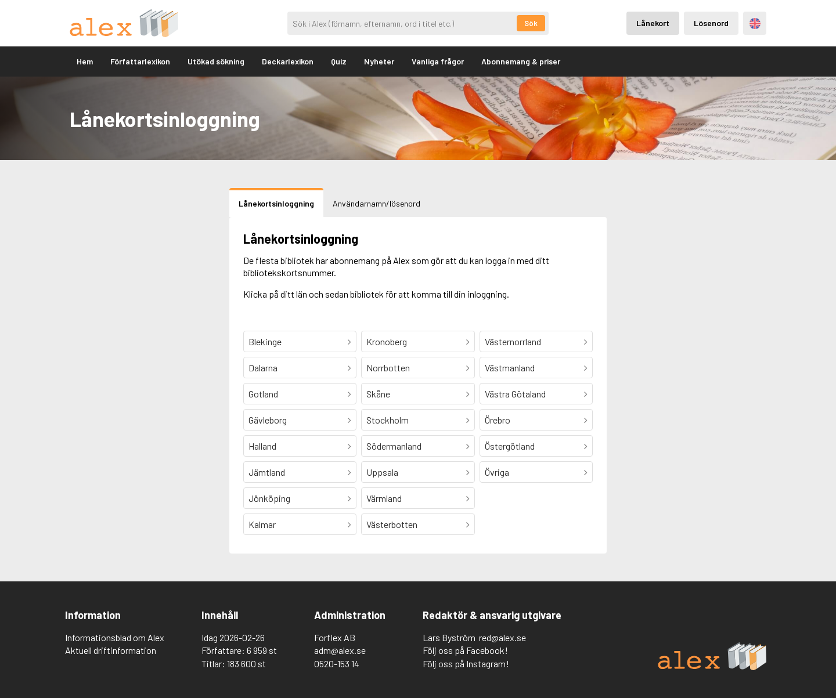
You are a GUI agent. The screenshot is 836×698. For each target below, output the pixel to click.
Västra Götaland (515, 393)
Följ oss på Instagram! (466, 663)
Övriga (497, 472)
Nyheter (379, 61)
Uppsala (382, 472)
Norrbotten (388, 367)
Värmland (384, 498)
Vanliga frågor (438, 61)
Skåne (378, 393)
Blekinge (265, 341)
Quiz (339, 61)
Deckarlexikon (288, 61)
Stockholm (387, 419)
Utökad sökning (216, 61)
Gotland (263, 393)
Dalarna (263, 367)
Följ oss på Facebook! (465, 650)
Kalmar (262, 524)
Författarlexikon (140, 61)
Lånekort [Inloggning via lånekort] (652, 23)
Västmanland (510, 367)
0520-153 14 (336, 663)
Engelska (755, 23)
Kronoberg (386, 341)
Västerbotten (391, 524)
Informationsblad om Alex (114, 637)
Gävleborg (267, 419)
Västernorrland (513, 341)
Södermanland (393, 445)
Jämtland (266, 472)
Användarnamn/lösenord (376, 203)
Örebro (497, 419)
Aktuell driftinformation (110, 650)
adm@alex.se (340, 650)
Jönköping (269, 498)
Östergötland (510, 445)
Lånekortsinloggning (276, 203)
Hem (85, 61)
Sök (531, 23)
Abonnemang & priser (520, 61)
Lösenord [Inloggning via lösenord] (711, 23)
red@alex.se (502, 637)
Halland (262, 445)
